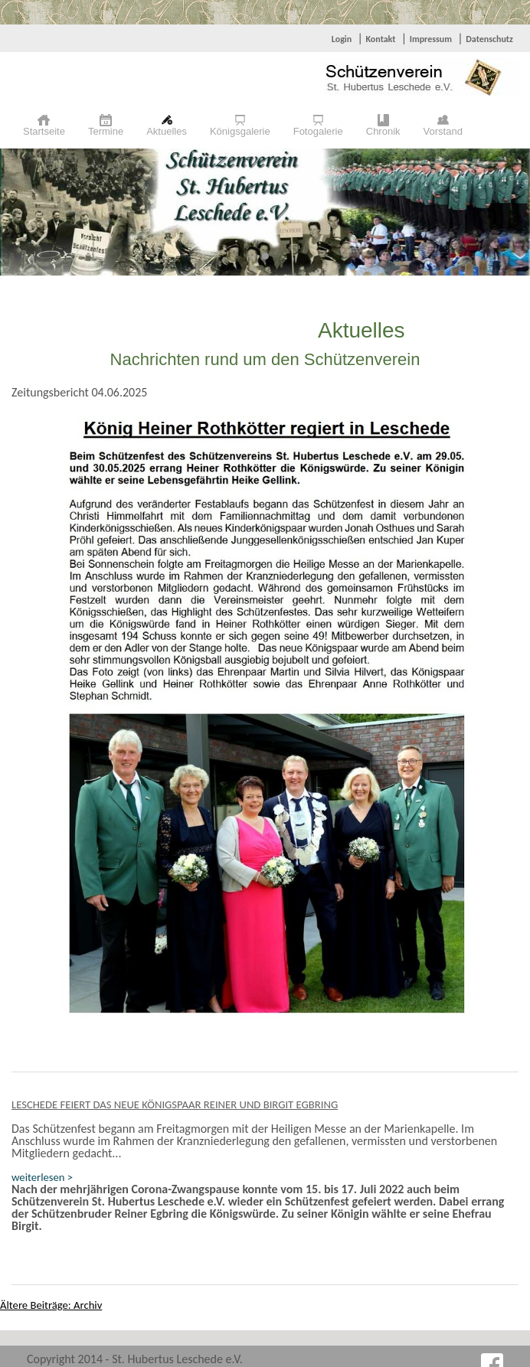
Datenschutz (489, 39)
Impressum (431, 39)
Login (342, 39)
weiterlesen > (42, 1177)
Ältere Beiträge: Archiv (51, 1305)
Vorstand (443, 131)
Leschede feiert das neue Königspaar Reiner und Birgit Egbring (174, 1104)
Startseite (44, 131)
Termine (105, 131)
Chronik (383, 131)
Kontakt (380, 39)
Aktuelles (166, 131)
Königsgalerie (240, 131)
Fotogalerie (318, 131)
